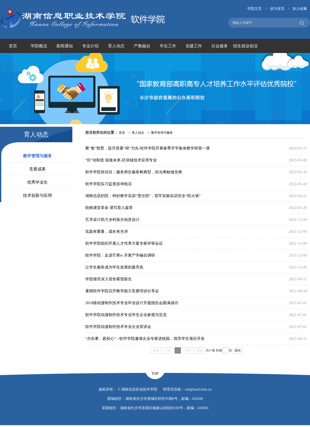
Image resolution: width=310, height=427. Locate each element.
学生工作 (168, 46)
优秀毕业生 (37, 182)
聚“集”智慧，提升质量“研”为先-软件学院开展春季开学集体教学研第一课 (147, 148)
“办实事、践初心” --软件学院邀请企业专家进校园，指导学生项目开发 (145, 338)
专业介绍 (90, 46)
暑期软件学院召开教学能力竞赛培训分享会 (122, 291)
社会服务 (219, 46)
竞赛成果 (37, 169)
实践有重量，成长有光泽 (106, 231)
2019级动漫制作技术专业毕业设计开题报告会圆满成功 (131, 303)
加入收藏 (299, 9)
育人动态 (116, 46)
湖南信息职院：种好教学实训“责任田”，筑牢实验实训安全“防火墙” (143, 196)
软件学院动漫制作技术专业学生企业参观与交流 (126, 315)
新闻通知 (64, 46)
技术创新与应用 (37, 195)
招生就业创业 (245, 46)
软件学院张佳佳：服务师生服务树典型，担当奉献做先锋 (133, 172)
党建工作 (193, 46)
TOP (155, 374)
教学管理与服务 (37, 156)
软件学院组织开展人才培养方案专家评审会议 (124, 243)
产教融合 (142, 46)
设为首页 (277, 9)
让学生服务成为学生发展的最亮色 (114, 267)
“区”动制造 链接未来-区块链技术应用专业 (121, 160)
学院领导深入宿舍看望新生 (108, 279)
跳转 (238, 350)
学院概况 (38, 46)
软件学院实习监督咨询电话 (108, 184)
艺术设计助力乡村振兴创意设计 (112, 220)
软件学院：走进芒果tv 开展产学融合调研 (120, 255)
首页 (13, 46)
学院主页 (254, 9)
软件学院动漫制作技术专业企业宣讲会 (118, 327)
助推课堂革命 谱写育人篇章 (109, 208)
